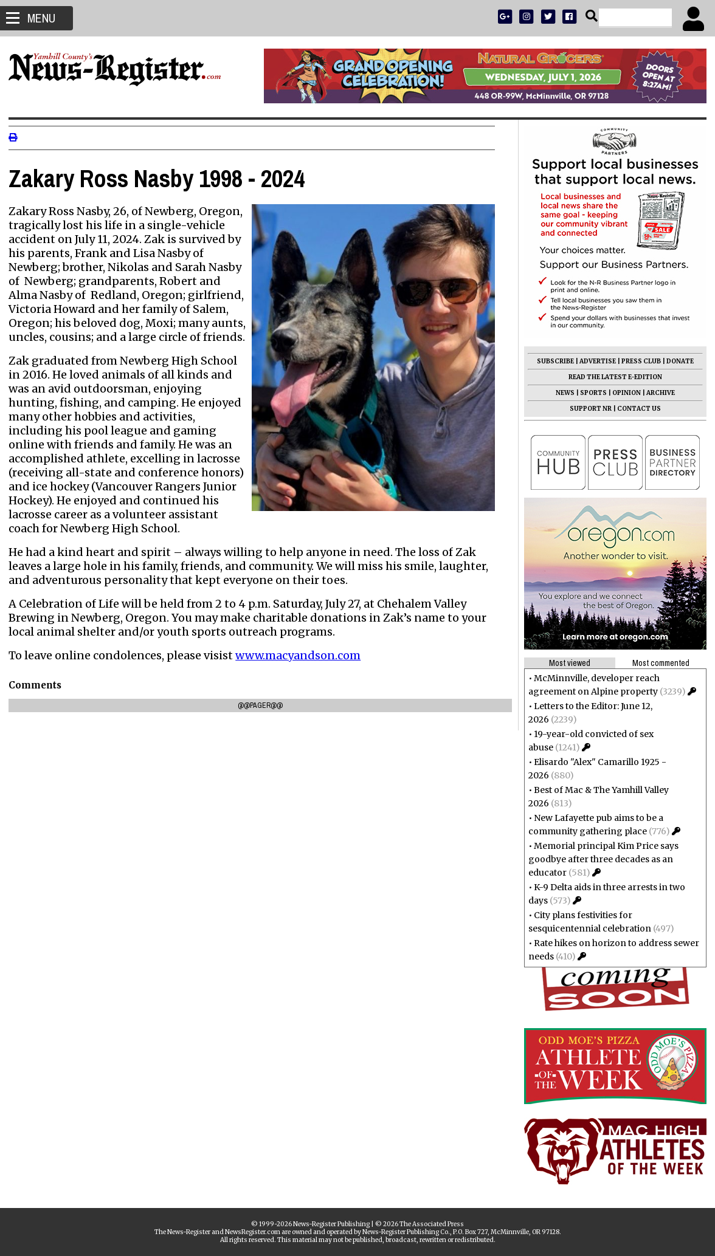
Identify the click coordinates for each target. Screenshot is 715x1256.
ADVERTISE (594, 361)
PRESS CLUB (637, 361)
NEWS (561, 393)
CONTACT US (635, 409)
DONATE (676, 361)
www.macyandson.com (301, 655)
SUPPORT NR (587, 409)
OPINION (623, 393)
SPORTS (589, 393)
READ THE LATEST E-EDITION (611, 377)
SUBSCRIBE (551, 361)
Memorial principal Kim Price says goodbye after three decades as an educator (600, 859)
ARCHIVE (657, 393)
